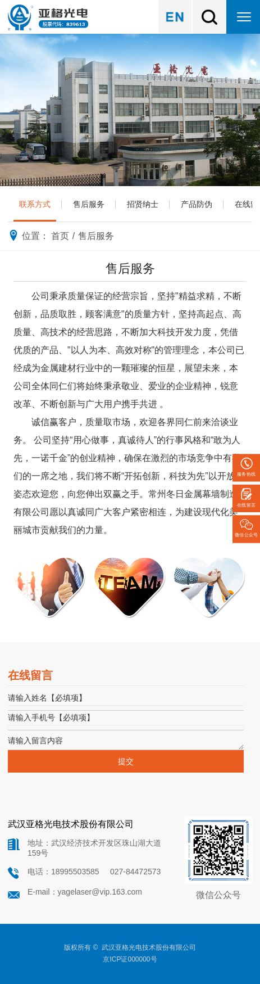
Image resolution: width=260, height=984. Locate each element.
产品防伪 (196, 204)
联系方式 (35, 204)
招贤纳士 (142, 204)
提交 (126, 761)
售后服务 (88, 204)
